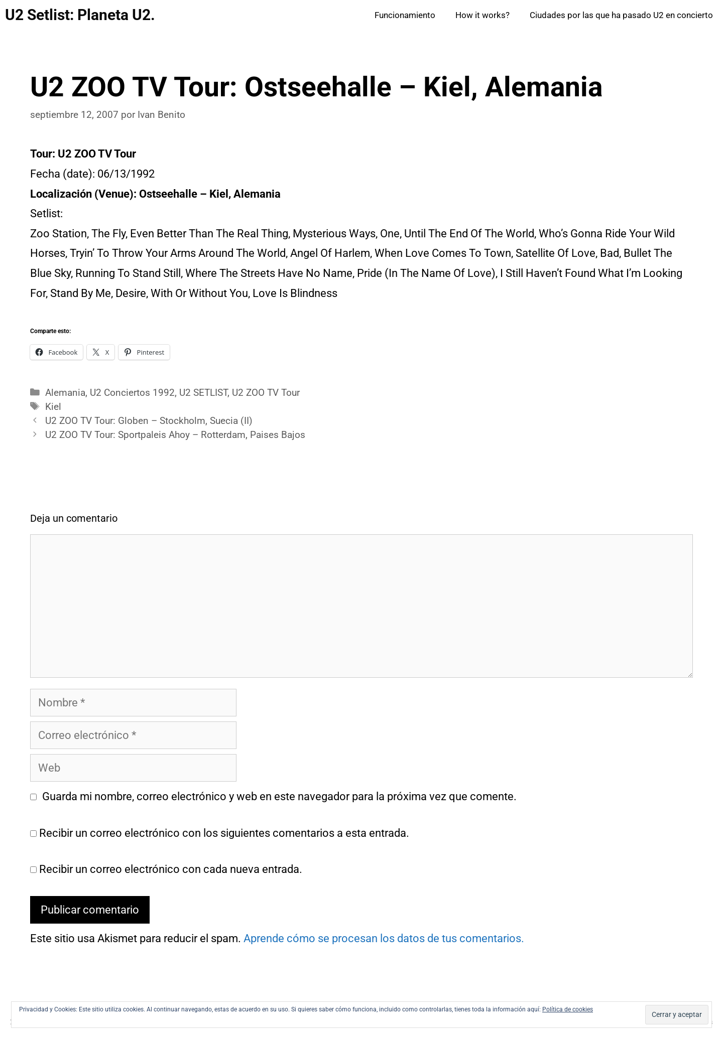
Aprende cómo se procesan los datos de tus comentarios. (384, 938)
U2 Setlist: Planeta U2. (80, 15)
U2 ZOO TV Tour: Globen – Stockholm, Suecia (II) (149, 420)
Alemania (65, 392)
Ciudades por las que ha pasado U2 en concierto (621, 15)
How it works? (482, 15)
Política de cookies (567, 1009)
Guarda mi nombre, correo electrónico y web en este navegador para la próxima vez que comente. (279, 796)
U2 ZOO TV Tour (266, 392)
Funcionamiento (405, 15)
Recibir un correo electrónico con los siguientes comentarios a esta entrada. (224, 833)
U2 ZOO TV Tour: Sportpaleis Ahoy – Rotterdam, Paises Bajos (175, 434)
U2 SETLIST (203, 392)
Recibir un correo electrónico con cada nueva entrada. (170, 869)
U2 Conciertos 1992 (132, 392)
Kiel (53, 406)
